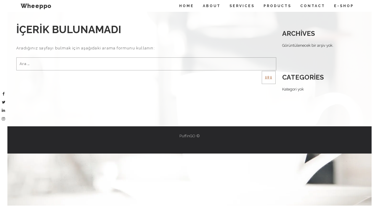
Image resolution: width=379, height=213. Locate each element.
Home (186, 6)
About (212, 6)
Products (277, 6)
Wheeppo (36, 5)
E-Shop (344, 6)
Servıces (242, 6)
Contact (312, 6)
